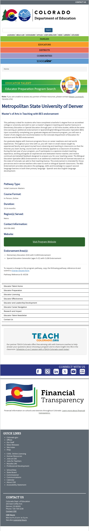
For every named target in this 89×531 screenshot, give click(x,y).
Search (48, 30)
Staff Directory (50, 35)
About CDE (20, 35)
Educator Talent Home (13, 286)
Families (44, 39)
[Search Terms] (22, 30)
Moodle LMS (12, 463)
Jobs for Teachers (14, 461)
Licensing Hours (20, 520)
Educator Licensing (12, 294)
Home (6, 69)
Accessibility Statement (16, 485)
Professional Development (18, 466)
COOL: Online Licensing (16, 454)
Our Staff (10, 442)
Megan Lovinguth (76, 96)
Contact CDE (11, 511)
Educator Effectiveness (13, 299)
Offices (40, 35)
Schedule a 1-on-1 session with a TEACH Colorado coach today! (42, 349)
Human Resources (14, 456)
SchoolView (11, 470)
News (60, 35)
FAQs (9, 450)
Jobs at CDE (12, 458)
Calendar (10, 480)
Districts (44, 50)
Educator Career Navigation (15, 307)
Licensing (11, 35)
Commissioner (13, 475)
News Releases (13, 445)
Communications (14, 477)
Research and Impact (13, 311)
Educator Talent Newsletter (15, 315)
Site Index (75, 35)
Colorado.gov (12, 437)
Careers (67, 35)
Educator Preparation (13, 290)
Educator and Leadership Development (20, 303)
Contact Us (80, 2)
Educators (44, 45)
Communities (44, 56)
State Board (30, 35)
